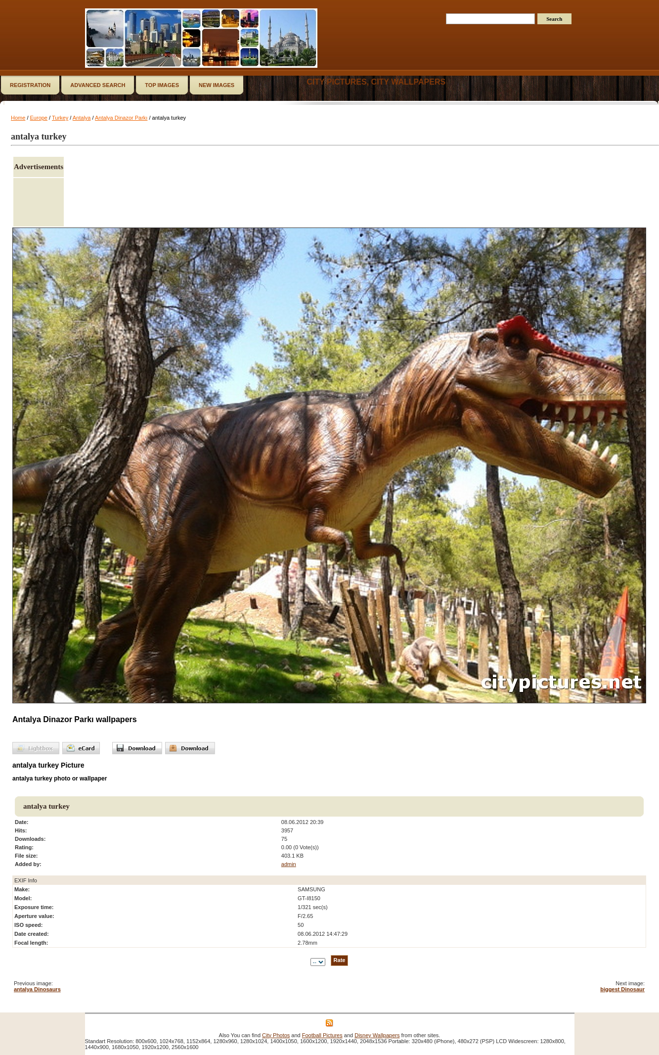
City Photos (276, 1035)
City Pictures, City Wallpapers (376, 82)
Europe (38, 118)
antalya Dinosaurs (37, 989)
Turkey (60, 118)
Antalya (82, 118)
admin (288, 864)
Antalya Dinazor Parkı (121, 118)
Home (18, 118)
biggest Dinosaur (622, 989)
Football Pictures (322, 1035)
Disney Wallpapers (376, 1035)
